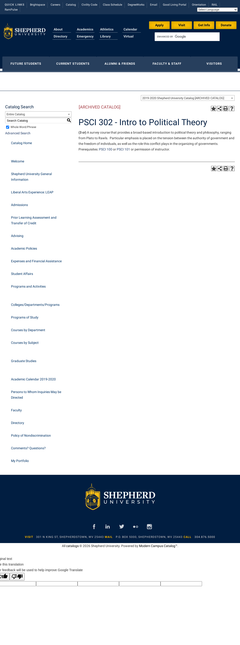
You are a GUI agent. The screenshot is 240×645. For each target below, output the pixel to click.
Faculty (16, 408)
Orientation (199, 4)
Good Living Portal (174, 4)
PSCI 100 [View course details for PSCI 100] (105, 147)
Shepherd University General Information (31, 174)
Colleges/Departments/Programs (35, 302)
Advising (17, 233)
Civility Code (89, 4)
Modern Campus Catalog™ (158, 543)
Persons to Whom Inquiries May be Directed (36, 392)
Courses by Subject (25, 340)
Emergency (85, 36)
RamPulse (11, 9)
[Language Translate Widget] (217, 10)
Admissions (19, 202)
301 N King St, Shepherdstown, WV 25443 (70, 534)
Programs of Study (24, 315)
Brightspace (37, 4)
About (58, 29)
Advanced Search (17, 131)
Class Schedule (112, 4)
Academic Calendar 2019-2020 (33, 377)
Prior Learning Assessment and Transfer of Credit (33, 218)
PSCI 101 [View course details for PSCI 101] (123, 147)
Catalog (71, 4)
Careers (55, 4)
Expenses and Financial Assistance (36, 259)
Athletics (106, 29)
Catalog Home (21, 140)
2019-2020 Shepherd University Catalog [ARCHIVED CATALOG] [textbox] (183, 96)
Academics (85, 29)
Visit (181, 25)
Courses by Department (28, 328)
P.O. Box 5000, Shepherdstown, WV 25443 (149, 534)
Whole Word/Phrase (23, 124)
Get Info (204, 25)
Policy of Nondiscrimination (31, 433)
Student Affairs (22, 271)
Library (105, 36)
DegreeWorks (136, 4)
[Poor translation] (17, 574)
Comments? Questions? (28, 446)
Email (153, 4)
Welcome (17, 159)
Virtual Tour (129, 39)
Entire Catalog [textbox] (16, 112)
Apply (159, 25)
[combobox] (188, 95)
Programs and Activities (28, 284)
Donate (226, 25)
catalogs (72, 543)
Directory (60, 36)
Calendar (130, 29)
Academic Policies (24, 246)
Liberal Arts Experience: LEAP (32, 190)
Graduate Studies (23, 358)
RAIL (214, 4)
